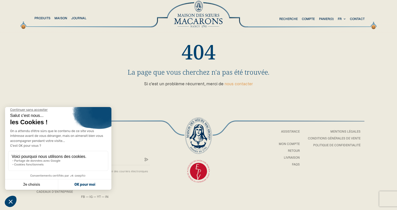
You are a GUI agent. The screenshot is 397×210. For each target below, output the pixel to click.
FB (86, 197)
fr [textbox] (340, 19)
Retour (290, 151)
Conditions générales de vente (333, 138)
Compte (307, 19)
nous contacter (239, 83)
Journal (78, 18)
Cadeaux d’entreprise (55, 191)
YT (101, 197)
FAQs (293, 164)
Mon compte (286, 144)
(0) (326, 19)
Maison (60, 18)
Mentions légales (345, 131)
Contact (357, 19)
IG (93, 197)
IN (109, 197)
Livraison (288, 157)
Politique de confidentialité (335, 145)
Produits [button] (42, 18)
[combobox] (342, 19)
